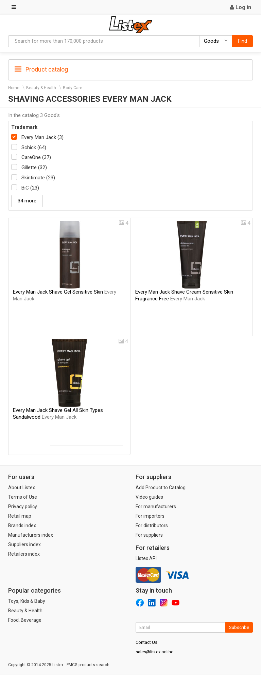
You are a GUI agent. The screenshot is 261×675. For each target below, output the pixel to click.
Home (13, 87)
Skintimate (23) (38, 178)
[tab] (130, 69)
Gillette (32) (34, 167)
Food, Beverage (24, 620)
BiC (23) (30, 188)
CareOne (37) (36, 157)
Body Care (72, 87)
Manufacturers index (30, 535)
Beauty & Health (41, 87)
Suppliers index (24, 544)
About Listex (21, 487)
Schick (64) (33, 147)
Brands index (22, 525)
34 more (27, 201)
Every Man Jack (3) (42, 137)
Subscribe (239, 627)
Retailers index (24, 554)
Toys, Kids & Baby (26, 601)
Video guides (149, 497)
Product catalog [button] (41, 69)
